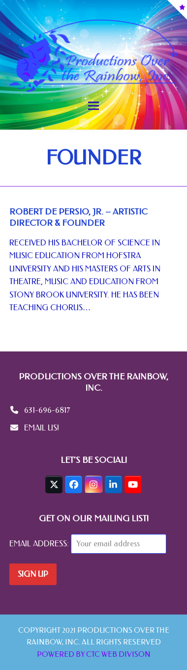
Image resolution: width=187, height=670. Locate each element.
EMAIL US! (41, 427)
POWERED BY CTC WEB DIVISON (94, 654)
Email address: (40, 543)
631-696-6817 (47, 410)
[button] (93, 106)
